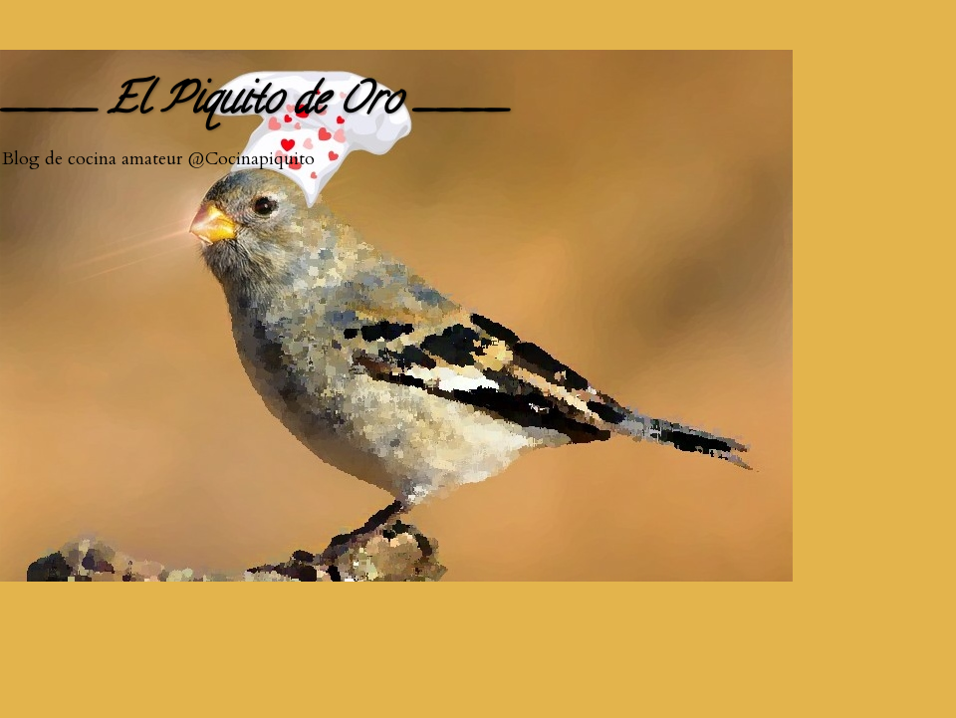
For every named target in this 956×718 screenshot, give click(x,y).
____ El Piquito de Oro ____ (254, 104)
